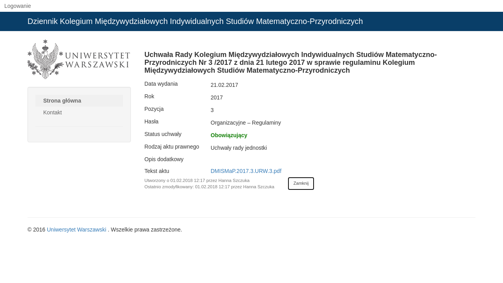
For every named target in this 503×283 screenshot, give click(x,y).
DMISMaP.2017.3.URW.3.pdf (246, 171)
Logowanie (17, 6)
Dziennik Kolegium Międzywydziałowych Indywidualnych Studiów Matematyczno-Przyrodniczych (195, 21)
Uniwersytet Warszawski (77, 229)
